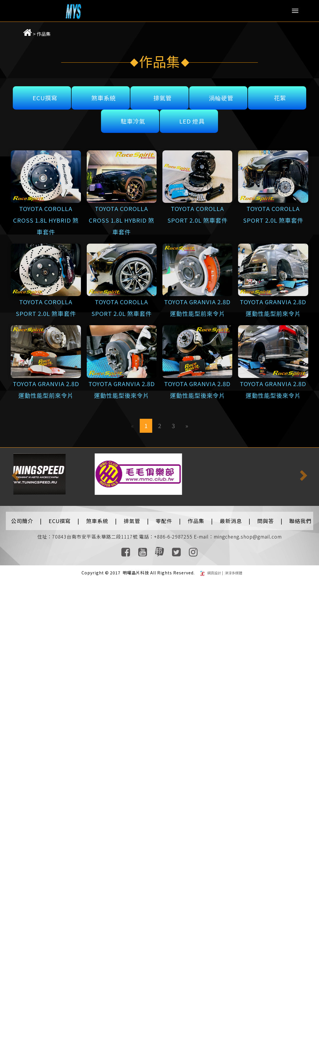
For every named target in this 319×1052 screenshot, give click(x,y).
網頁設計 (214, 570)
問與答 (265, 518)
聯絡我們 (300, 518)
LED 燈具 (192, 118)
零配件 (164, 518)
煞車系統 (103, 95)
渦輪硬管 (221, 95)
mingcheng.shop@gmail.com (248, 533)
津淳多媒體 (233, 570)
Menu (295, 11)
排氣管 (162, 95)
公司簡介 (22, 518)
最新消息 (231, 518)
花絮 (280, 95)
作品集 (36, 30)
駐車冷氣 (133, 118)
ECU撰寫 (45, 95)
